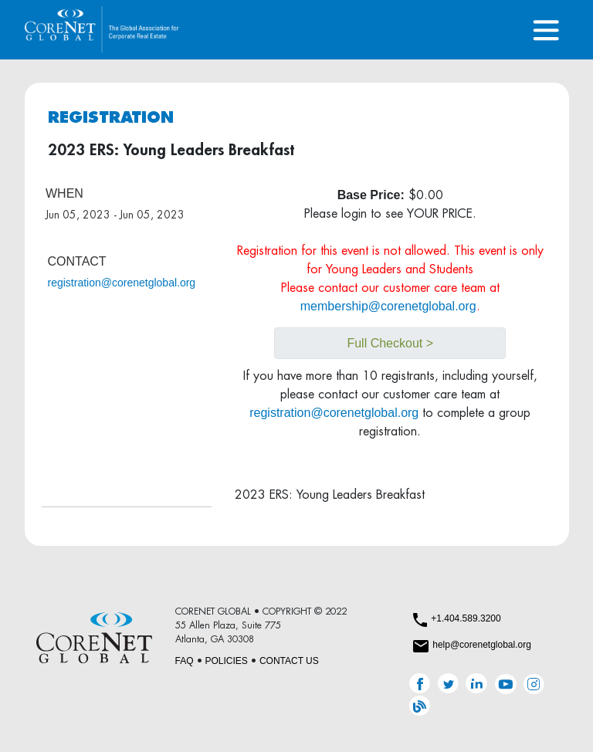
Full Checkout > (390, 343)
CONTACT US (289, 660)
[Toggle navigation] (546, 29)
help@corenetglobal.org (481, 644)
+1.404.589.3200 (465, 618)
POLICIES (226, 660)
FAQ (184, 660)
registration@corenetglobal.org (122, 282)
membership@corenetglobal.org (388, 306)
